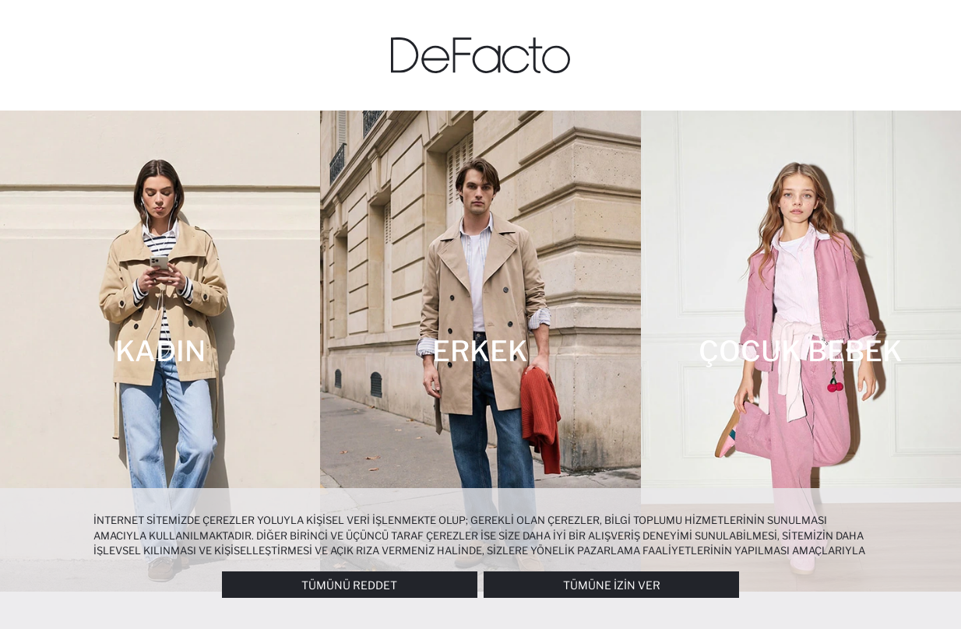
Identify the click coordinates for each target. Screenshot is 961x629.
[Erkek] (480, 351)
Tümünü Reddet (349, 585)
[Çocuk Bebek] (801, 351)
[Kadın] (160, 351)
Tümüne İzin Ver (611, 585)
